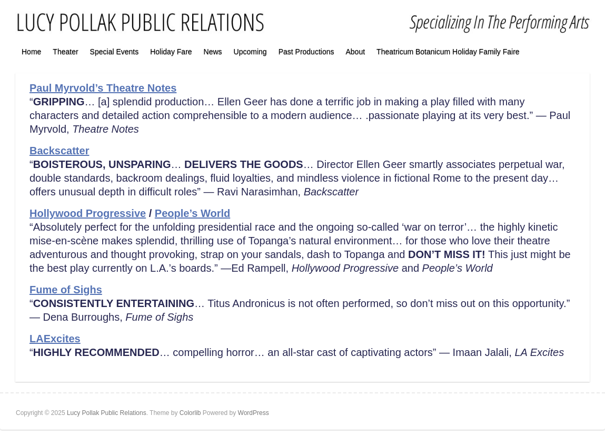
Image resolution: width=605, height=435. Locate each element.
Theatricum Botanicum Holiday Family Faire (448, 51)
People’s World (192, 213)
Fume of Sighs (65, 289)
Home (31, 51)
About (355, 51)
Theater (65, 51)
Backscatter (59, 150)
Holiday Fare (171, 51)
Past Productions (306, 51)
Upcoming (250, 51)
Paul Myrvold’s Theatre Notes (102, 88)
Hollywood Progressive (87, 213)
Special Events (114, 51)
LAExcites (55, 338)
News (213, 51)
